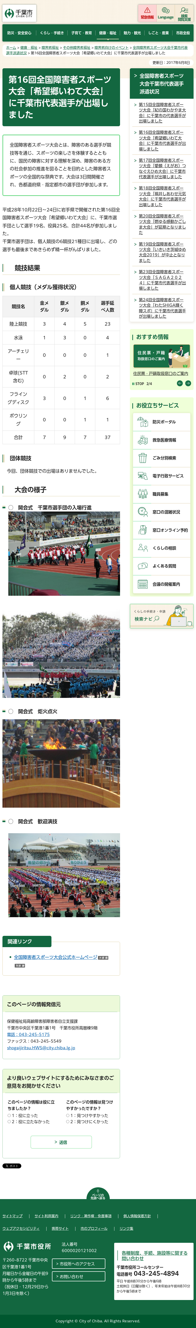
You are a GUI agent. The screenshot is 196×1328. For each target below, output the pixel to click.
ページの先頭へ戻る (98, 1197)
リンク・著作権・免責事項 (90, 1216)
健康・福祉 (28, 47)
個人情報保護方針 (137, 1216)
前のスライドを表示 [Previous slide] (180, 383)
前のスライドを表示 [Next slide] (188, 383)
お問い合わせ (71, 1277)
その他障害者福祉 (76, 47)
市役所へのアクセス (77, 1264)
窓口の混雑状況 (166, 512)
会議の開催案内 (166, 584)
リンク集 (126, 1228)
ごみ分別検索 (164, 458)
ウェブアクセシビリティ (21, 1228)
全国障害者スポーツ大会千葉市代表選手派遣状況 (162, 83)
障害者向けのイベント (112, 47)
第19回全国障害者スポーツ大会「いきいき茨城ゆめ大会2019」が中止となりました (162, 252)
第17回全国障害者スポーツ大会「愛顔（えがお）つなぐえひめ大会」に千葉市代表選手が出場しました (162, 168)
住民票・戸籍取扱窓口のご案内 (160, 373)
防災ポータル (164, 422)
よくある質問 (164, 566)
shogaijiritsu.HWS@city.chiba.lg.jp (41, 1048)
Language (166, 17)
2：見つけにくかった (89, 1122)
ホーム (11, 47)
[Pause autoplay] (138, 383)
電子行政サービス (168, 476)
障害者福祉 (50, 47)
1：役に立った (25, 1116)
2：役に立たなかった (31, 1122)
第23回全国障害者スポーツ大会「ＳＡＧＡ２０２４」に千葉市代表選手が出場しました (162, 280)
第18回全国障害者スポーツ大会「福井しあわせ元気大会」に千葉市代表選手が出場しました (162, 196)
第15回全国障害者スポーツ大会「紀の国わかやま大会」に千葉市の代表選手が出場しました (162, 113)
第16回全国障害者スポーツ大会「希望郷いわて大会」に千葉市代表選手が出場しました (162, 140)
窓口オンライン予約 (170, 530)
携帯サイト (60, 1228)
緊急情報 (147, 17)
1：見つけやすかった (89, 1116)
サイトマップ (12, 1216)
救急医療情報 (164, 440)
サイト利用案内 (46, 1216)
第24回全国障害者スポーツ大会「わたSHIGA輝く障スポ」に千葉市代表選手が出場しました (162, 308)
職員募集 (160, 494)
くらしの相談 (164, 548)
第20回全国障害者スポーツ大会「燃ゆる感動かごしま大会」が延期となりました (162, 224)
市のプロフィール (94, 1228)
